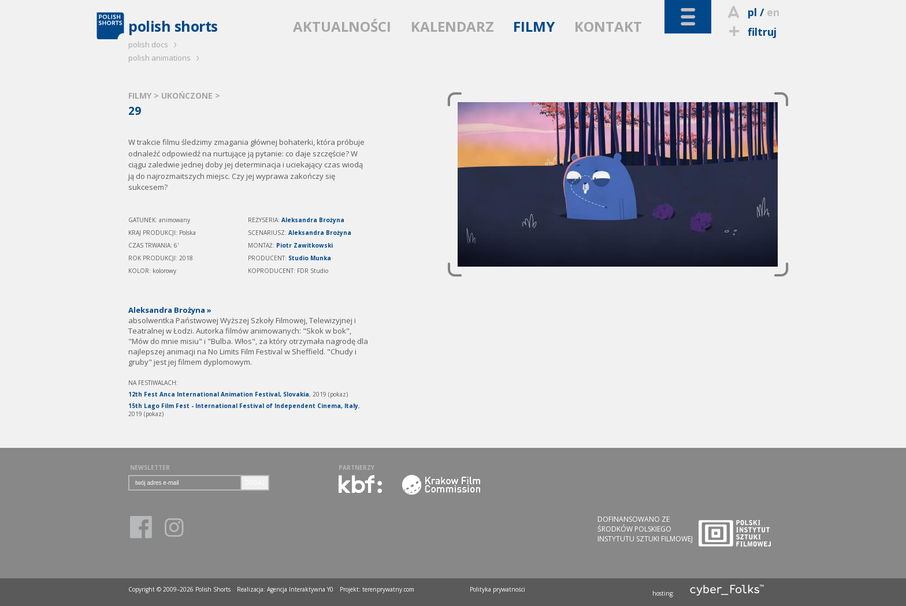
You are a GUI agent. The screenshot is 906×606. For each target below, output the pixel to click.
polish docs (154, 44)
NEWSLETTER (150, 467)
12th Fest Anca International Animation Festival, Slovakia (218, 394)
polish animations (165, 58)
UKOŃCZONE (188, 95)
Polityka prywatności (497, 589)
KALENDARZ (452, 26)
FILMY (534, 26)
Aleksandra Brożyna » (169, 310)
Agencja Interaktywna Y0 (300, 589)
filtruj (751, 32)
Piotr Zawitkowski (304, 245)
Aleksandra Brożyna (312, 220)
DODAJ (255, 483)
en (773, 12)
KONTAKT (608, 26)
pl (752, 12)
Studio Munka (309, 258)
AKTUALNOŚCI (342, 26)
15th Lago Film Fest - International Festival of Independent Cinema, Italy (243, 406)
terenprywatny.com (388, 589)
